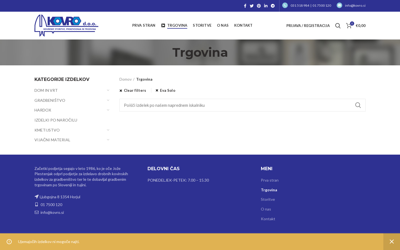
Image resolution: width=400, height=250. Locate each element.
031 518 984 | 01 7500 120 (306, 5)
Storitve (268, 199)
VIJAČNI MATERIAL (52, 139)
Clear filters (135, 90)
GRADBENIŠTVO (49, 100)
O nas (266, 209)
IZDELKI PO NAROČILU (55, 120)
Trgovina (269, 189)
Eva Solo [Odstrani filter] (167, 90)
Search (358, 105)
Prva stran (270, 180)
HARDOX (42, 110)
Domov (125, 79)
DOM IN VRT (46, 90)
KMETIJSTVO (47, 130)
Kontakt (268, 218)
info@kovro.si (351, 5)
